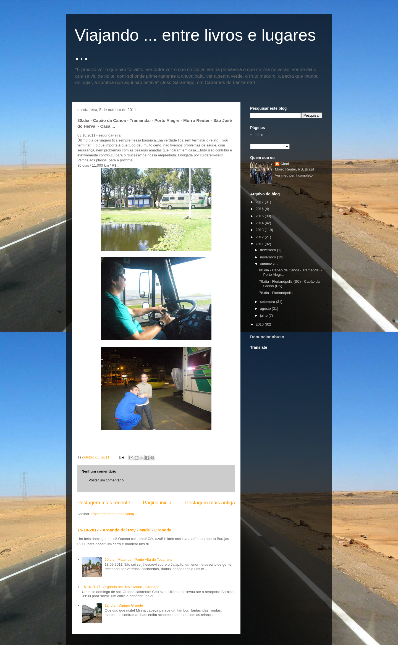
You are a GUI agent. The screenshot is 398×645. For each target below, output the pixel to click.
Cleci (285, 164)
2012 (260, 237)
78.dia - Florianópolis (275, 293)
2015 (260, 216)
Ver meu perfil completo (294, 175)
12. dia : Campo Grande (123, 605)
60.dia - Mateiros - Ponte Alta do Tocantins (138, 559)
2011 (260, 244)
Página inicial (157, 502)
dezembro (268, 250)
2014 (260, 223)
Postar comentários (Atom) (112, 514)
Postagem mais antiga (210, 502)
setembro (268, 302)
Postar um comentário (106, 480)
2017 (260, 202)
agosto (266, 308)
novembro (268, 257)
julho (264, 315)
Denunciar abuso (267, 336)
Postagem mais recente (103, 502)
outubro (266, 264)
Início (259, 135)
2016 (260, 209)
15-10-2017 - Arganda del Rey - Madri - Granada (124, 530)
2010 (260, 324)
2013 (260, 230)
